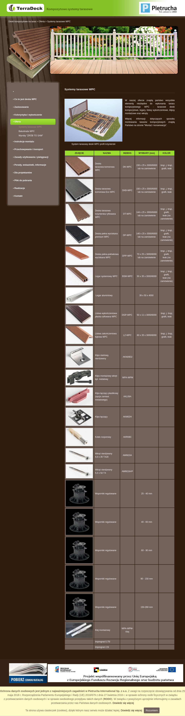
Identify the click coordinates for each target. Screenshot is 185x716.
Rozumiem (152, 710)
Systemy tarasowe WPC (58, 21)
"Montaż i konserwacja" (155, 125)
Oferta (42, 21)
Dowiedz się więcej (123, 703)
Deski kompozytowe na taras (22, 21)
